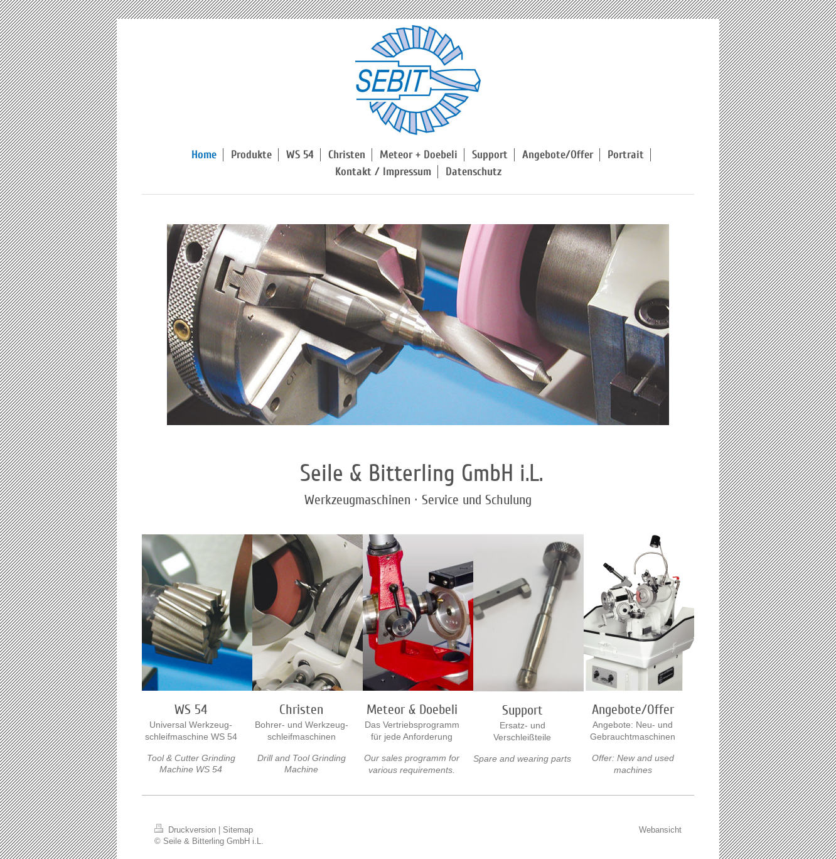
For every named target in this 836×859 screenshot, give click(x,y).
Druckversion (186, 829)
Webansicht (660, 829)
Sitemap (238, 829)
